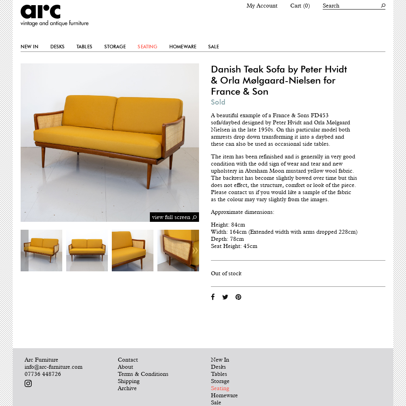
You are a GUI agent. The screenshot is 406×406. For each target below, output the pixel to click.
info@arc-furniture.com (53, 367)
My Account (262, 5)
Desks (57, 46)
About (125, 367)
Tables (84, 46)
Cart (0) (300, 5)
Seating (147, 46)
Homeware (182, 46)
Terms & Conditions (143, 374)
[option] (41, 250)
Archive (127, 388)
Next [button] (195, 250)
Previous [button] (25, 250)
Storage (115, 46)
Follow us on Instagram (28, 383)
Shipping (129, 381)
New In (29, 46)
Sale (213, 46)
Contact (128, 359)
